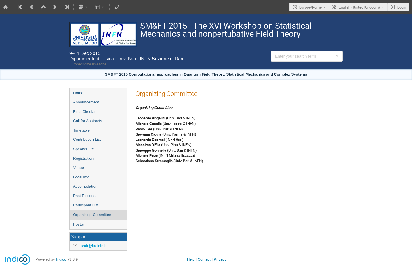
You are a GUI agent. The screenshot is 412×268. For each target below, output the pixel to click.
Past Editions (84, 196)
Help (190, 259)
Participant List (85, 205)
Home (78, 93)
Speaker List (83, 149)
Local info (81, 177)
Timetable (81, 130)
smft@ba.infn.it (93, 245)
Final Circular (84, 111)
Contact (204, 259)
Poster (78, 224)
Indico (61, 259)
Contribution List (87, 139)
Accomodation (85, 186)
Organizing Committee (92, 215)
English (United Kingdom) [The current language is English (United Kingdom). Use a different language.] (359, 7)
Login (401, 7)
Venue (78, 167)
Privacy (220, 259)
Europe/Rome (310, 7)
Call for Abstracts (87, 121)
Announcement (86, 102)
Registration (83, 158)
